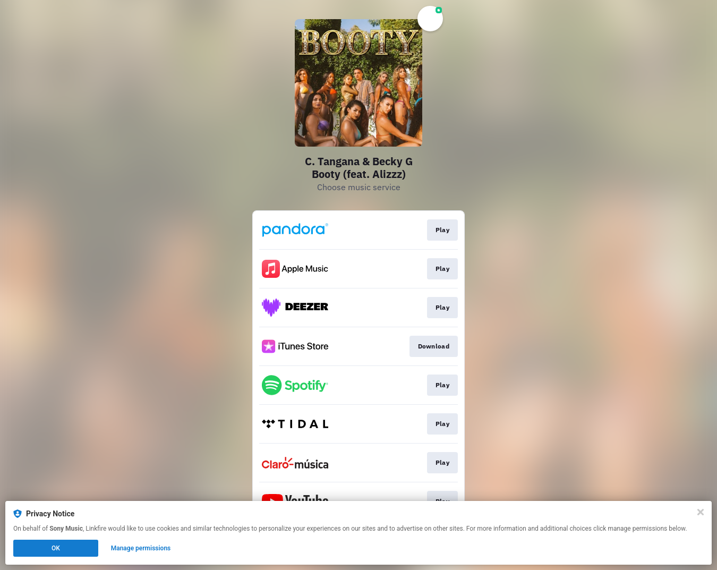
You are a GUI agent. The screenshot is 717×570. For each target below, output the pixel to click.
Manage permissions (141, 548)
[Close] (700, 512)
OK (56, 548)
